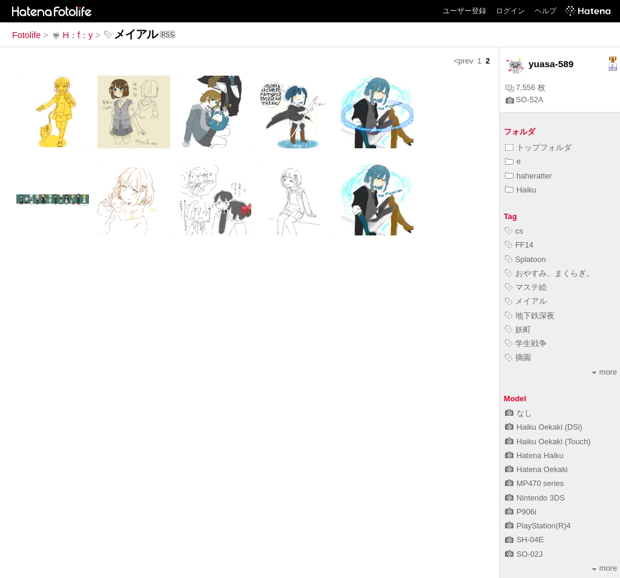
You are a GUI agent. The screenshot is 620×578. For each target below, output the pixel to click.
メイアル (526, 301)
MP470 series (534, 483)
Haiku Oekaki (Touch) (547, 441)
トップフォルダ (538, 147)
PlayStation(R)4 (538, 525)
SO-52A (525, 99)
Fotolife (26, 35)
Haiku (520, 189)
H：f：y (72, 35)
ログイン (510, 11)
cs (514, 230)
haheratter (528, 175)
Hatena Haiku (534, 455)
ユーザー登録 (464, 11)
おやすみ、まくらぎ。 (549, 273)
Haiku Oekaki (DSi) (543, 427)
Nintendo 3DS (535, 497)
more (604, 371)
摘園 (518, 357)
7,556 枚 (526, 87)
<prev (463, 60)
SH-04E (524, 539)
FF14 (519, 244)
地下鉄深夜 (530, 315)
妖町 (518, 329)
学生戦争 (526, 343)
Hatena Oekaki (536, 469)
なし (518, 413)
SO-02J (523, 554)
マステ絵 (526, 287)
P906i (520, 511)
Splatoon (525, 259)
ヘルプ (545, 11)
